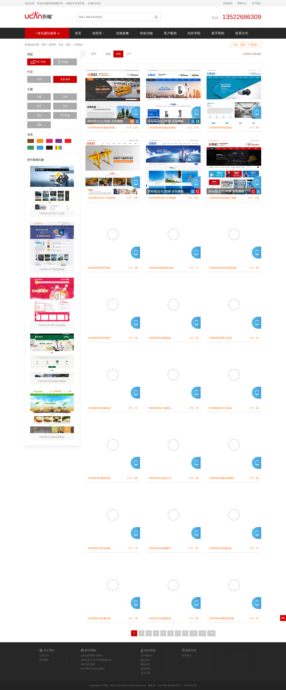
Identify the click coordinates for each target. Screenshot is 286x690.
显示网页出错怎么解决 (93, 668)
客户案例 (170, 33)
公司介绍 (44, 655)
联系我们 (186, 655)
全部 (39, 79)
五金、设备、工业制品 (70, 44)
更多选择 (65, 79)
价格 (118, 54)
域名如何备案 (88, 664)
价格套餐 (122, 33)
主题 (30, 89)
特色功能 (146, 33)
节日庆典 (65, 115)
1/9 (211, 633)
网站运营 (145, 664)
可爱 (65, 96)
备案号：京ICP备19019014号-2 (165, 685)
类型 (30, 54)
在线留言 (228, 3)
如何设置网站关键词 (91, 655)
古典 (39, 96)
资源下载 (145, 673)
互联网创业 (147, 655)
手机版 (64, 61)
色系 (30, 134)
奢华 (39, 106)
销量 (108, 54)
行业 (30, 71)
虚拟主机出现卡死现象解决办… (97, 659)
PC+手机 (41, 61)
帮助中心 (242, 3)
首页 (78, 33)
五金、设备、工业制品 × (246, 44)
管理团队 (44, 659)
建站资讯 (145, 659)
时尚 (65, 106)
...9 (193, 633)
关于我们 (256, 3)
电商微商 (145, 668)
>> (202, 633)
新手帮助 (218, 33)
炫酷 (39, 124)
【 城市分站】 (94, 3)
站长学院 (194, 33)
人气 (128, 54)
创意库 (98, 33)
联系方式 (241, 33)
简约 (39, 115)
